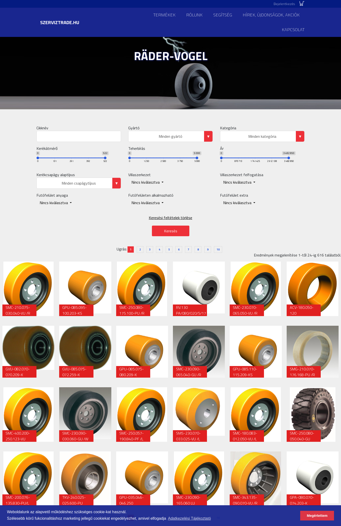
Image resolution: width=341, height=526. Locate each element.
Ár (222, 148)
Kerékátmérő (46, 148)
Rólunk (194, 15)
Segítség (222, 15)
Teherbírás (136, 148)
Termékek (164, 15)
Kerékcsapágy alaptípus (55, 175)
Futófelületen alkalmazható (150, 195)
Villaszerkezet (139, 175)
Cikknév (42, 128)
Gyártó (134, 128)
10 (218, 249)
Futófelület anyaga (52, 195)
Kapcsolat (293, 29)
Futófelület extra (234, 195)
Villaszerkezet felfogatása (241, 175)
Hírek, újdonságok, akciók (271, 15)
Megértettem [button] (317, 516)
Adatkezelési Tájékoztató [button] (189, 518)
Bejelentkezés (284, 4)
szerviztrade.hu (59, 22)
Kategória (228, 128)
